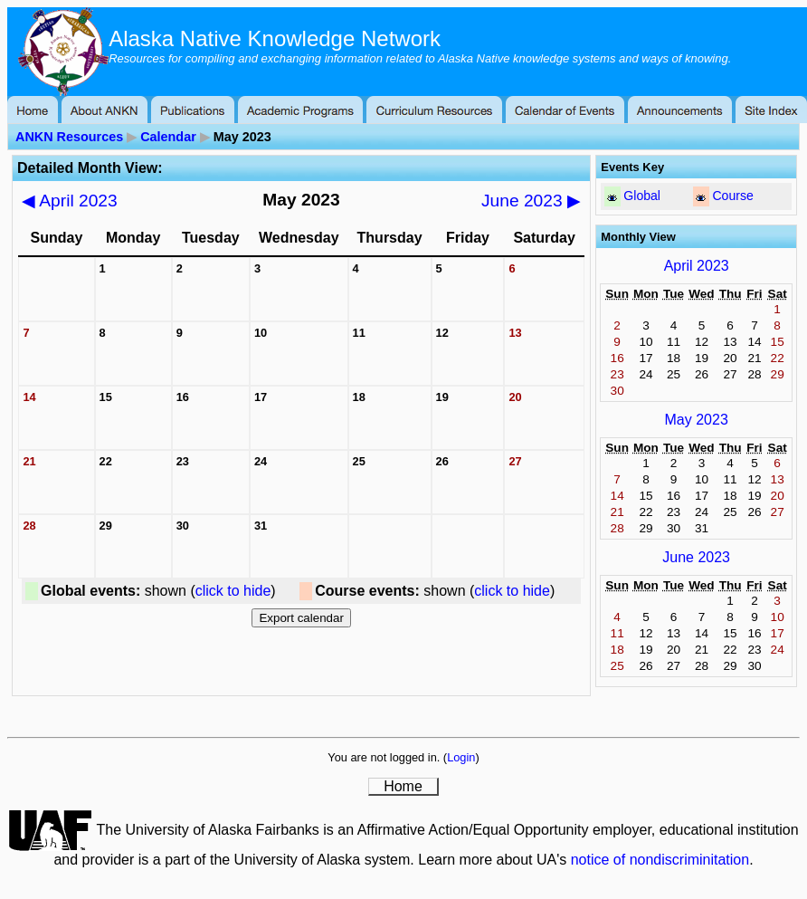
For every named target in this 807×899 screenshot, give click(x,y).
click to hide (233, 590)
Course (732, 195)
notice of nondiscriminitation (660, 859)
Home (403, 786)
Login (461, 757)
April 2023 (70, 200)
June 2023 (531, 200)
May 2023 (696, 419)
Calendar (168, 136)
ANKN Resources (69, 136)
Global (641, 195)
